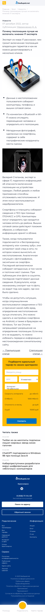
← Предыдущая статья (11, 352)
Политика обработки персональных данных (22, 586)
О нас (32, 534)
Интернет (16, 386)
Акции (32, 526)
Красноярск (22, 484)
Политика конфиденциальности (7, 557)
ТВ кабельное (16, 389)
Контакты (32, 537)
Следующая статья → (36, 352)
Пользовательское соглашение (22, 596)
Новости (22, 9)
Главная (5, 9)
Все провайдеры (5, 526)
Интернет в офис (5, 541)
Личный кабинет (5, 569)
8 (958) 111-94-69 (22, 496)
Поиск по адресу (22, 504)
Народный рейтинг (5, 536)
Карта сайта (6, 566)
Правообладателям (22, 584)
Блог (14, 9)
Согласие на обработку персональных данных (22, 593)
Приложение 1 (22, 588)
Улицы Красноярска (5, 545)
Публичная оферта (6, 562)
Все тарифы (4, 531)
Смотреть (21, 421)
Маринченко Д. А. (27, 27)
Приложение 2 (22, 591)
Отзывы (32, 531)
